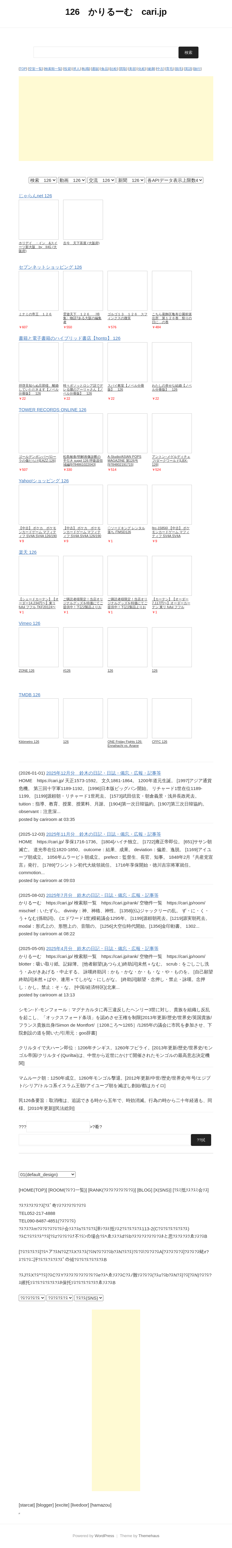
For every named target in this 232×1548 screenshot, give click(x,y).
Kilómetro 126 (29, 741)
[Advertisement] (116, 118)
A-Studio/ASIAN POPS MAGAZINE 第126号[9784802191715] (124, 460)
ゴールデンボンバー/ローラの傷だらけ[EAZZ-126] (37, 458)
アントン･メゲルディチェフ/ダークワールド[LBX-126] (171, 460)
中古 (160, 69)
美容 (132, 69)
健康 (151, 69)
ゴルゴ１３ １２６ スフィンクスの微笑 (127, 316)
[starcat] (27, 1504)
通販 (95, 69)
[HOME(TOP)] (33, 1189)
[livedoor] (80, 1504)
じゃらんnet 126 (35, 195)
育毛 (169, 69)
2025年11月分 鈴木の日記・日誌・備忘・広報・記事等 (103, 834)
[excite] (62, 1504)
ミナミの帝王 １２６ (35, 314)
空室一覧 (35, 69)
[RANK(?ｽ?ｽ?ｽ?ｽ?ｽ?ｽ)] (112, 1189)
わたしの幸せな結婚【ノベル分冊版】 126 (172, 387)
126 (110, 670)
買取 (123, 69)
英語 (188, 69)
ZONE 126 (26, 670)
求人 (76, 69)
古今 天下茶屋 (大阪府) (81, 243)
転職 (85, 69)
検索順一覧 (53, 69)
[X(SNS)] (162, 1189)
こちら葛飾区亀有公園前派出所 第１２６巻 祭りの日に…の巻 (172, 318)
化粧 (141, 69)
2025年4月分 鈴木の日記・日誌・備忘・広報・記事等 (102, 948)
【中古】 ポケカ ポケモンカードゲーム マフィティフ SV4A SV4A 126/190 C (38, 534)
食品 (104, 69)
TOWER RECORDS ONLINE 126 (52, 409)
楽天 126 (28, 552)
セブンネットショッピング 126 (50, 267)
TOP (23, 69)
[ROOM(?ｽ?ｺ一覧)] (67, 1189)
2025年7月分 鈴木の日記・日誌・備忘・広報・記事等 (102, 895)
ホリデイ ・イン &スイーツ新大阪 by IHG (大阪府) (38, 247)
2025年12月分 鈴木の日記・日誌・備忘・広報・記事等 (103, 773)
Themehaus (148, 1535)
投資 (67, 69)
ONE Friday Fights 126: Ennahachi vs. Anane (125, 743)
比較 (113, 69)
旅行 (197, 69)
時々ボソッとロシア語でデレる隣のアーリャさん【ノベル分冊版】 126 (83, 389)
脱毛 (179, 69)
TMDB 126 (29, 694)
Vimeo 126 (29, 623)
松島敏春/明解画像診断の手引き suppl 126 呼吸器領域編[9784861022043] (83, 460)
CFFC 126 (159, 741)
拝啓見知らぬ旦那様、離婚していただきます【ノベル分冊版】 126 (39, 389)
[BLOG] (144, 1189)
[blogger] (45, 1504)
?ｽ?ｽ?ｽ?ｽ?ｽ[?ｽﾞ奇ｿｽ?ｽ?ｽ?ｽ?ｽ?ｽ (52, 1205)
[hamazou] (100, 1504)
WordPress (104, 1535)
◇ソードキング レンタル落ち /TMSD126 (126, 530)
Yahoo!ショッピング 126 (44, 480)
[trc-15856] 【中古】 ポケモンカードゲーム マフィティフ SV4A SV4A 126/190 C (171, 534)
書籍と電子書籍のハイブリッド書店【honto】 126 (70, 338)
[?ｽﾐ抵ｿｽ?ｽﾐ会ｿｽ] (191, 1189)
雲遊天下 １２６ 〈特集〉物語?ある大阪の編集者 (82, 318)
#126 (66, 670)
